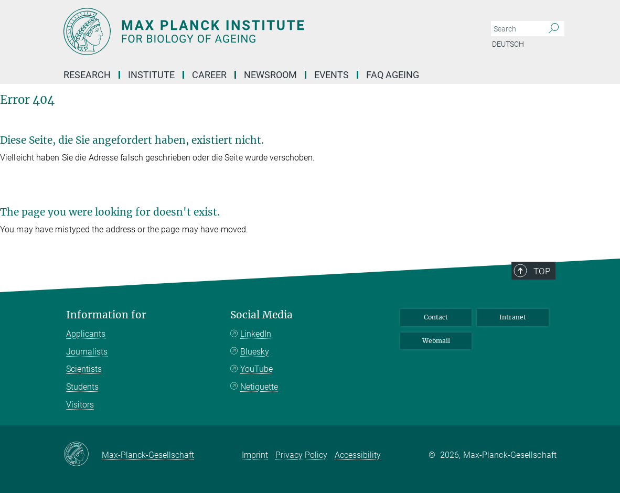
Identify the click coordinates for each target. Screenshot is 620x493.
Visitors (80, 405)
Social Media (261, 315)
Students (82, 387)
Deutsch (508, 44)
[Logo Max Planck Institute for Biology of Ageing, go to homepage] (260, 31)
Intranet (512, 317)
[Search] (553, 29)
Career (209, 75)
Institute (151, 75)
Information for (106, 315)
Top (541, 271)
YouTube (256, 369)
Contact (436, 317)
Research (87, 75)
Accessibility (358, 455)
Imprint (255, 455)
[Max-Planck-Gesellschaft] (82, 454)
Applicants (85, 334)
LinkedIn (255, 334)
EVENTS (331, 75)
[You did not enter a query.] (516, 29)
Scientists (84, 369)
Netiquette (259, 387)
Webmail (436, 341)
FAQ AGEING (393, 75)
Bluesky (254, 352)
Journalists (87, 352)
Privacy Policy (301, 455)
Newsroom (270, 75)
